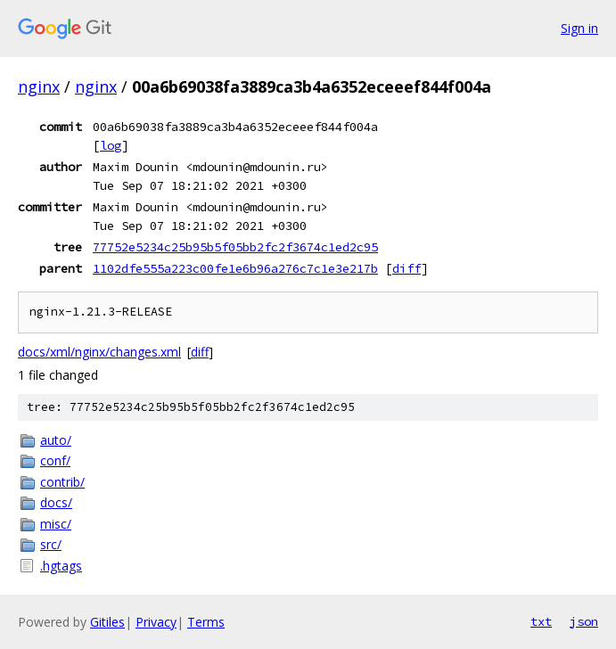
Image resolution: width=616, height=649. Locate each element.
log (110, 145)
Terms (206, 621)
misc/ (55, 523)
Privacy (156, 621)
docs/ (56, 502)
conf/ (55, 460)
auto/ (55, 439)
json (584, 621)
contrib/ (62, 481)
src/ (51, 544)
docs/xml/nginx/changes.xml (99, 351)
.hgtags (61, 565)
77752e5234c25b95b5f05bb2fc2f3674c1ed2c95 (235, 247)
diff (406, 268)
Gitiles (107, 621)
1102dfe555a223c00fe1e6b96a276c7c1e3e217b (235, 268)
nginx (39, 86)
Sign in (579, 28)
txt (541, 621)
